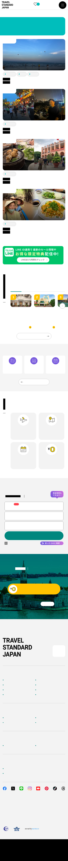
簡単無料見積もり (13, 768)
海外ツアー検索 (45, 680)
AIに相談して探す (13, 685)
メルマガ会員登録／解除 (49, 722)
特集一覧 (41, 690)
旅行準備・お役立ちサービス (19, 722)
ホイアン (34, 74)
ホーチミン (10, 74)
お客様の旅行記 (45, 695)
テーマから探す (12, 690)
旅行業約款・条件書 (44, 846)
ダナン (22, 74)
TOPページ (10, 680)
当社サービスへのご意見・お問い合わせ (24, 773)
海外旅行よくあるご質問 (49, 717)
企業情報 (9, 745)
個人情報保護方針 (23, 846)
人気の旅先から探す (47, 685)
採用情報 (41, 745)
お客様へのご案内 (13, 717)
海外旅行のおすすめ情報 (17, 695)
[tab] (27, 289)
